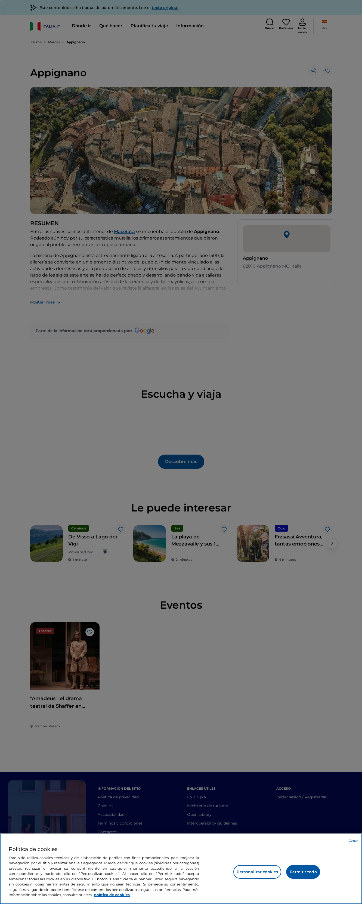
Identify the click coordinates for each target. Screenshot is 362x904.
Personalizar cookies (257, 871)
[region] (181, 868)
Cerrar (353, 840)
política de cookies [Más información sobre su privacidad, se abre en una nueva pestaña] (112, 895)
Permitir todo (303, 871)
